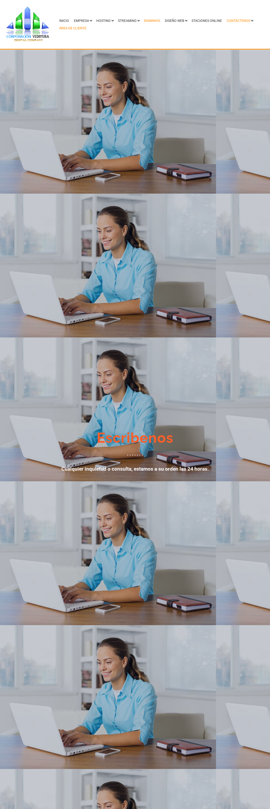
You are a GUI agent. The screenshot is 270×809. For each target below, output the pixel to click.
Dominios (152, 21)
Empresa (81, 21)
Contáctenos (238, 21)
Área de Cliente (72, 28)
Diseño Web (174, 21)
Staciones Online (207, 21)
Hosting (103, 21)
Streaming (127, 21)
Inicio (64, 21)
